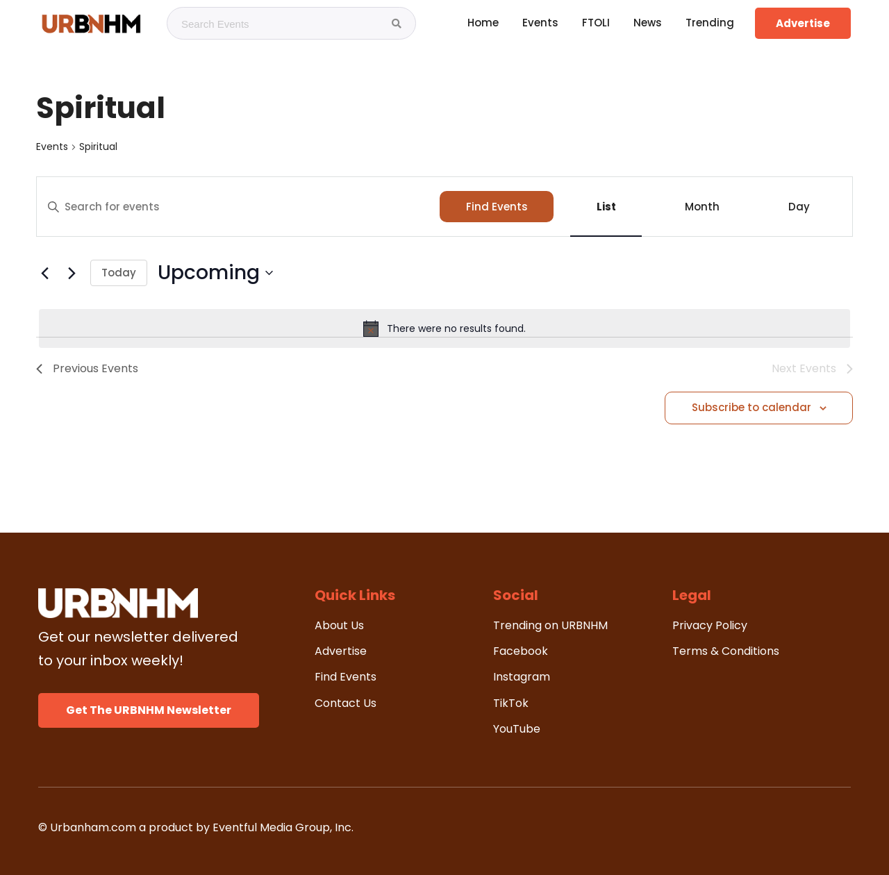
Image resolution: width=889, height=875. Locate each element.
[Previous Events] (44, 273)
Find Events (497, 206)
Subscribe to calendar (751, 407)
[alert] (444, 328)
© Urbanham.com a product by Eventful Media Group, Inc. (196, 827)
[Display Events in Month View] (701, 206)
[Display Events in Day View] (799, 206)
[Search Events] (396, 23)
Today (118, 272)
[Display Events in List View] (606, 206)
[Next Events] (71, 273)
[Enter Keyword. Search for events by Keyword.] (238, 207)
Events (52, 146)
